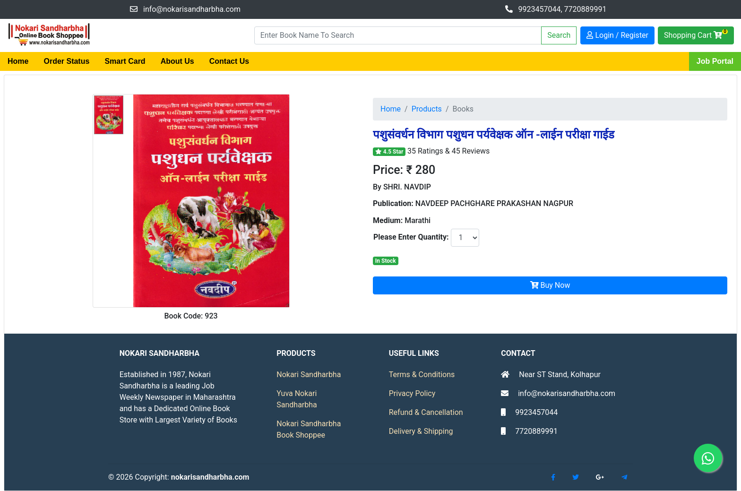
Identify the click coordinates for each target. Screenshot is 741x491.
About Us (177, 61)
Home (18, 61)
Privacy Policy (412, 393)
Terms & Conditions (422, 374)
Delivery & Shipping (421, 431)
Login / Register (617, 35)
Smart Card (124, 61)
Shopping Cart (696, 34)
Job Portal (715, 61)
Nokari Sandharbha (308, 374)
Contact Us (229, 61)
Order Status (66, 61)
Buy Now (550, 285)
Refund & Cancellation (426, 412)
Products (427, 108)
